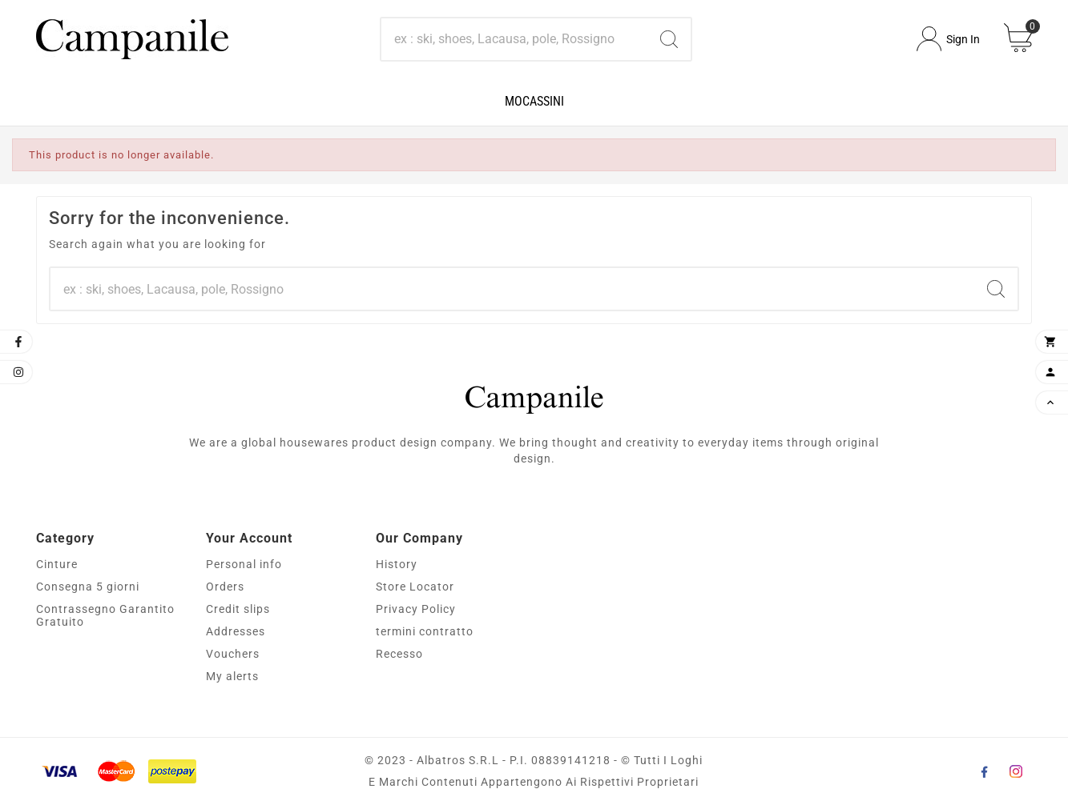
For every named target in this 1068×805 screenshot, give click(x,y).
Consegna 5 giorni (87, 586)
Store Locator (415, 586)
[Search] (514, 39)
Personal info (244, 564)
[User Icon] (948, 38)
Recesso (399, 653)
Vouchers (233, 653)
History (396, 564)
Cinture (57, 564)
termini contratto (425, 631)
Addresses (235, 631)
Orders (225, 586)
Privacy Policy (416, 609)
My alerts (232, 676)
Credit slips (238, 609)
